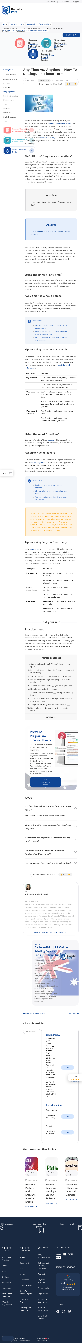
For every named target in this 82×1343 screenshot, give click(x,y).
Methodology (8, 100)
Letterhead (24, 1280)
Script (22, 1274)
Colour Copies (26, 1285)
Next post (72, 1014)
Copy (67, 1067)
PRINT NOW (71, 35)
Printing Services (9, 28)
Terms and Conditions (17, 1338)
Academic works (9, 75)
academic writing (47, 138)
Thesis (4, 1266)
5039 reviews (68, 1287)
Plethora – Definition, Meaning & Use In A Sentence (50, 1191)
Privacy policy (44, 1288)
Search (52, 2)
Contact (66, 2)
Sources (6, 109)
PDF (22, 1268)
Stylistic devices (9, 117)
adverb (51, 440)
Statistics (7, 113)
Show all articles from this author (48, 932)
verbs (33, 462)
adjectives (42, 462)
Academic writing (10, 79)
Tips (5, 121)
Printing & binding (10, 96)
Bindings (5, 31)
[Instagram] (63, 1311)
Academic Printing (55, 28)
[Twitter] (69, 1311)
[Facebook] (58, 1311)
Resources (20, 31)
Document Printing (31, 28)
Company (43, 1248)
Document (24, 1263)
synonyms (34, 549)
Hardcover (6, 1288)
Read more (29, 1206)
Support (76, 2)
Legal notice (43, 1293)
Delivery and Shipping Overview (43, 1265)
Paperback (6, 1282)
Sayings (6, 104)
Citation (6, 83)
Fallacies (6, 87)
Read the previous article (35, 1014)
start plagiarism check (45, 782)
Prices (22, 1257)
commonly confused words (59, 123)
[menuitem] (7, 1338)
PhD (3, 1271)
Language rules (9, 92)
